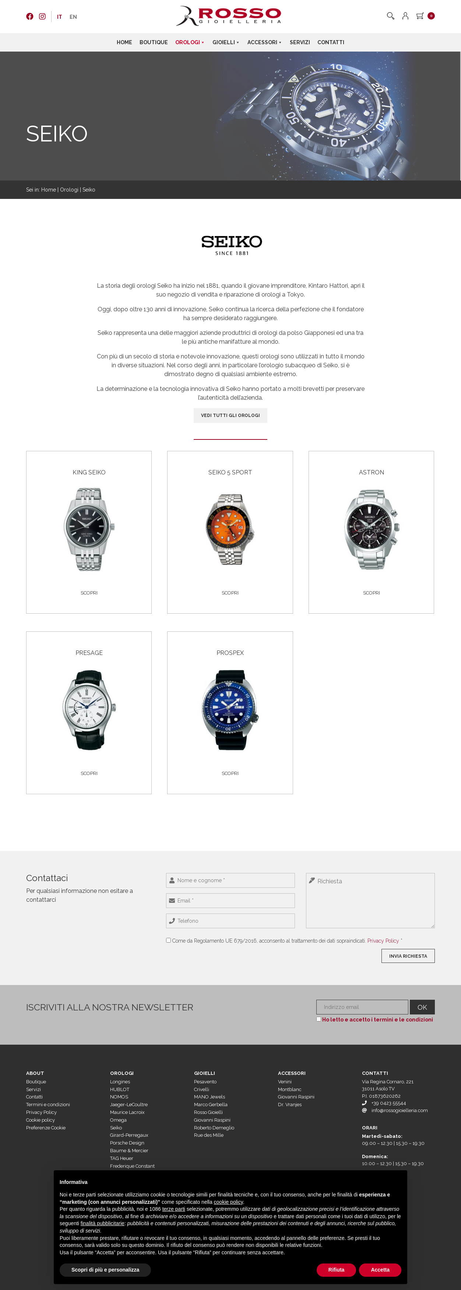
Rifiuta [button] (336, 1270)
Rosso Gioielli (208, 1112)
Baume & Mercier (129, 1150)
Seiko (116, 1127)
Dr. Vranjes (290, 1104)
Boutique (154, 42)
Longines (120, 1081)
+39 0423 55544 (389, 1103)
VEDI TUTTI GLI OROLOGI (230, 415)
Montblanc (290, 1089)
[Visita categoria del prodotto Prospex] (230, 701)
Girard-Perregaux (129, 1135)
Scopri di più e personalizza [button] (105, 1270)
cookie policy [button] (228, 1202)
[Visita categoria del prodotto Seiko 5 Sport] (230, 521)
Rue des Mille (209, 1135)
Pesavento (205, 1081)
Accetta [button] (380, 1270)
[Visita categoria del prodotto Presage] (89, 701)
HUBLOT (119, 1089)
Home (124, 42)
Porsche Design (127, 1143)
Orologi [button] (190, 42)
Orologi (69, 190)
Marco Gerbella (211, 1104)
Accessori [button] (264, 42)
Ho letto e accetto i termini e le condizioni (377, 1020)
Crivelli (201, 1089)
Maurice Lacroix (127, 1112)
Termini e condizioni (48, 1104)
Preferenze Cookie (46, 1127)
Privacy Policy (383, 941)
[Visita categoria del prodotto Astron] (371, 521)
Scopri (89, 593)
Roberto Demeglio (214, 1127)
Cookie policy (40, 1120)
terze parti (173, 1209)
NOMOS (119, 1097)
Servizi (300, 42)
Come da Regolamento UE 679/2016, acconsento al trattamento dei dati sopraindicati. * (287, 941)
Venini (285, 1081)
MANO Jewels (209, 1097)
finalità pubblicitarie (102, 1223)
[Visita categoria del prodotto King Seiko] (89, 521)
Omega (118, 1120)
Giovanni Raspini (212, 1120)
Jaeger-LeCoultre (129, 1104)
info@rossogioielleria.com (400, 1110)
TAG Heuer (121, 1158)
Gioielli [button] (226, 42)
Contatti (330, 42)
